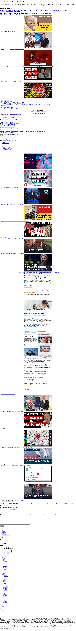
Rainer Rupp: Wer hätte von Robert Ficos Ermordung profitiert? (12, 253)
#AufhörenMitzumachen (8, 149)
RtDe (9, 102)
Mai (5, 571)
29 (7, 555)
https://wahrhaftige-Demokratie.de (8, 132)
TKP (2, 103)
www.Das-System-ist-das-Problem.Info (13, 2)
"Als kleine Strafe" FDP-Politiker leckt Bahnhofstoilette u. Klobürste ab (14, 238)
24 (10, 554)
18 (11, 553)
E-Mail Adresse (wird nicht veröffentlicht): (15, 511)
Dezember (5, 565)
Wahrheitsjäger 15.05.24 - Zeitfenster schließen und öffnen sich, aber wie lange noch (16, 465)
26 (2, 555)
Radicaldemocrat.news (40, 104)
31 (10, 555)
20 (4, 554)
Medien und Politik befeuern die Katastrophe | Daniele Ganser (12, 411)
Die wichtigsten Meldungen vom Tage (17, 49)
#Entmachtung (4, 142)
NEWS (2, 49)
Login (3, 616)
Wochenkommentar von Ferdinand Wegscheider (9, 187)
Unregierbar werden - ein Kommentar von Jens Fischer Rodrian (12, 14)
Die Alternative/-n (5, 100)
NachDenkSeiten (4, 102)
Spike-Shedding (4, 104)
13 (4, 553)
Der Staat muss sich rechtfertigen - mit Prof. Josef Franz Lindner (12, 204)
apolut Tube (17, 104)
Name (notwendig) (12, 509)
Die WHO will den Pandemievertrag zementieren (10, 169)
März (5, 561)
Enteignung (4, 534)
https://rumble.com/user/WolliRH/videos (38, 111)
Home (3, 611)
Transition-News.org (31, 104)
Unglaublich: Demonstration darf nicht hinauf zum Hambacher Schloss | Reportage (15, 221)
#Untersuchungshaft (5, 143)
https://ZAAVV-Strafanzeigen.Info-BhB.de (8, 127)
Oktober (5, 567)
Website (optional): (12, 512)
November (6, 566)
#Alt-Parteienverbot (5, 146)
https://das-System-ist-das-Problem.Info (8, 122)
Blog (3, 612)
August (5, 568)
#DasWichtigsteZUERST (8, 148)
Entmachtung (4, 531)
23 (8, 554)
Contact (3, 607)
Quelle (2, 328)
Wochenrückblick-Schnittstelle (9, 117)
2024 (3, 575)
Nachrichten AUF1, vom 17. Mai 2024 (8, 394)
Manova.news (21, 103)
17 (10, 553)
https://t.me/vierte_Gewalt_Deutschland (14, 114)
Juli (4, 569)
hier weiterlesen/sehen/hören (15, 119)
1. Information (56, 272)
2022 (3, 598)
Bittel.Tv (15, 103)
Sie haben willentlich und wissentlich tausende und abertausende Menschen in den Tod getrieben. (18, 66)
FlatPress (12, 629)
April (5, 572)
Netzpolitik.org (10, 104)
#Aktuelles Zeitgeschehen (6, 147)
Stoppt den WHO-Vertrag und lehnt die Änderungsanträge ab (12, 81)
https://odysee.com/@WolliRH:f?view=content (9, 108)
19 (2, 554)
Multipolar (19, 102)
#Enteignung (4, 145)
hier (42, 290)
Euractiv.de (3, 105)
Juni (5, 570)
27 (4, 555)
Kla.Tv (23, 102)
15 (7, 553)
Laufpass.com (47, 104)
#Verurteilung (4, 144)
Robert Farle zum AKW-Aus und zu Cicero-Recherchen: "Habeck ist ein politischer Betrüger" (17, 483)
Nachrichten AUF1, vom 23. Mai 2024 (8, 31)
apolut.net (11, 103)
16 (8, 553)
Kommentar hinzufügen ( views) (8, 501)
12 (2, 553)
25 (11, 554)
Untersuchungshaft (5, 532)
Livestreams (3, 114)
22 (7, 554)
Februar (5, 562)
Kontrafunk (6, 103)
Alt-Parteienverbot (5, 535)
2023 (3, 587)
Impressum (4, 539)
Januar (5, 563)
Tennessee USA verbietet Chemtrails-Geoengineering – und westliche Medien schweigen (16, 447)
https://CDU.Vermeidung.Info (11, 125)
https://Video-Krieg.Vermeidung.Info (7, 129)
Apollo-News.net (24, 104)
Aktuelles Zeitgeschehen (22, 500)
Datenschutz (4, 538)
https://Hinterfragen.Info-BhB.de (7, 135)
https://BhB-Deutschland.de (11, 140)
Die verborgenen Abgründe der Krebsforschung (9, 152)
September (6, 579)
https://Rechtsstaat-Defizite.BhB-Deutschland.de (9, 124)
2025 (3, 564)
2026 (3, 559)
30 (8, 555)
